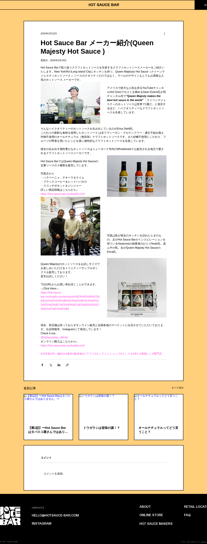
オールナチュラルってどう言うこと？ (158, 430)
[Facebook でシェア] (42, 365)
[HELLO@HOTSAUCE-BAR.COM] (62, 515)
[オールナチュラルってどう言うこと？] (158, 408)
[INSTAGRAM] (46, 523)
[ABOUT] (154, 506)
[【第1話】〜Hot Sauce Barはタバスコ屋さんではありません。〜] (48, 408)
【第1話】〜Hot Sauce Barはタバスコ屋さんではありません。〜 (48, 430)
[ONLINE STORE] (155, 515)
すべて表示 (178, 387)
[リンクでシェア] (67, 365)
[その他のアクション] (164, 33)
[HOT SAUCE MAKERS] (156, 523)
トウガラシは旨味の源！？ (101, 428)
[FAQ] (188, 515)
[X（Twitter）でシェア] (50, 365)
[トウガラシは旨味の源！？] (103, 408)
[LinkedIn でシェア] (59, 365)
